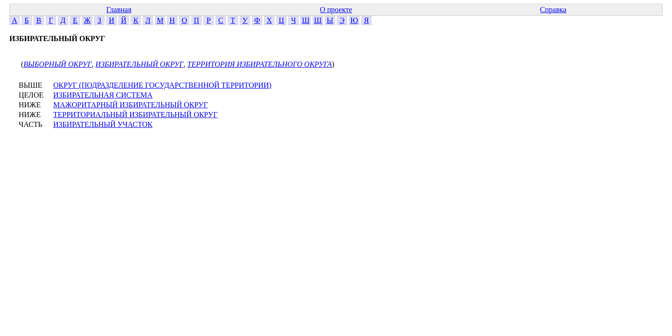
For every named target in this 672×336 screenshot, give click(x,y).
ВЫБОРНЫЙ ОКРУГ (57, 64)
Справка (553, 10)
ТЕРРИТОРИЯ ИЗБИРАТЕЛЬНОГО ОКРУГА (259, 64)
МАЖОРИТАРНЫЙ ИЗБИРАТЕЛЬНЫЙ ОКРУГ (130, 105)
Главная (119, 10)
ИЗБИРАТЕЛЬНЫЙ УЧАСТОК (103, 124)
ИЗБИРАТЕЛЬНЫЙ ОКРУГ (140, 64)
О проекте (336, 10)
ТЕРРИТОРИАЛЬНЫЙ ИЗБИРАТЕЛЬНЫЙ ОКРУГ (135, 115)
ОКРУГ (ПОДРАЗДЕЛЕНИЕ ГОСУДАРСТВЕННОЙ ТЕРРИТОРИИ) (162, 85)
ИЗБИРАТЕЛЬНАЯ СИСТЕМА (103, 95)
